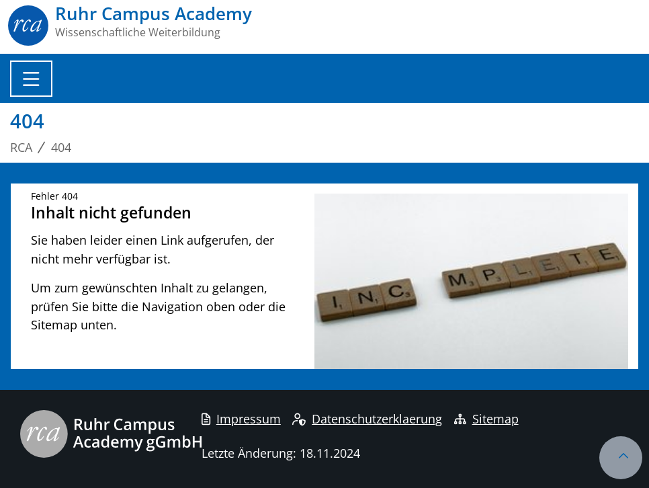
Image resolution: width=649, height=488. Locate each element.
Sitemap (486, 419)
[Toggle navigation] (31, 78)
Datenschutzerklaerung (367, 419)
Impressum (241, 419)
